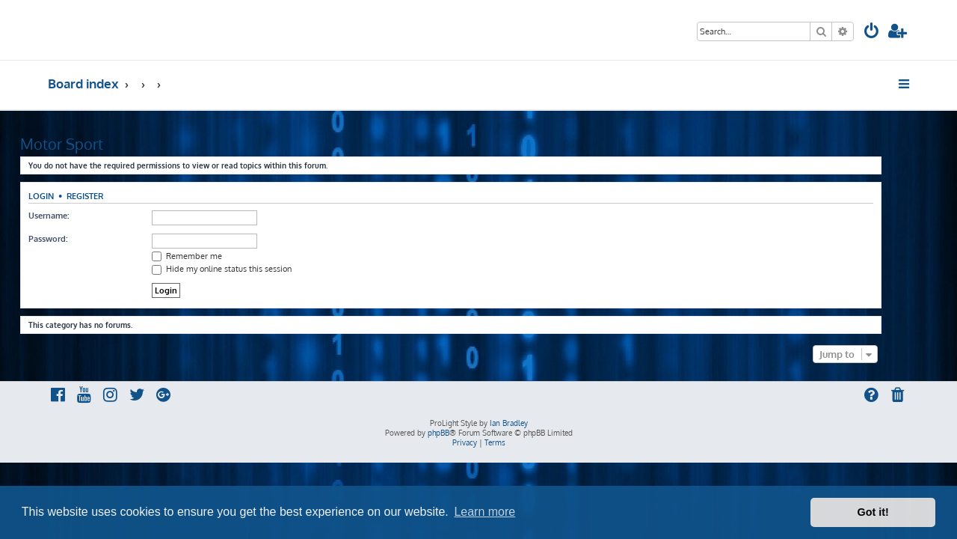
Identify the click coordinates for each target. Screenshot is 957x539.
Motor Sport (89, 143)
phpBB (438, 432)
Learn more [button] (484, 511)
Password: (75, 239)
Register (112, 196)
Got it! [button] (873, 512)
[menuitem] (871, 32)
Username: (76, 215)
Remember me (214, 256)
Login (68, 196)
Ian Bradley (509, 422)
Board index (83, 83)
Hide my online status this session (249, 269)
